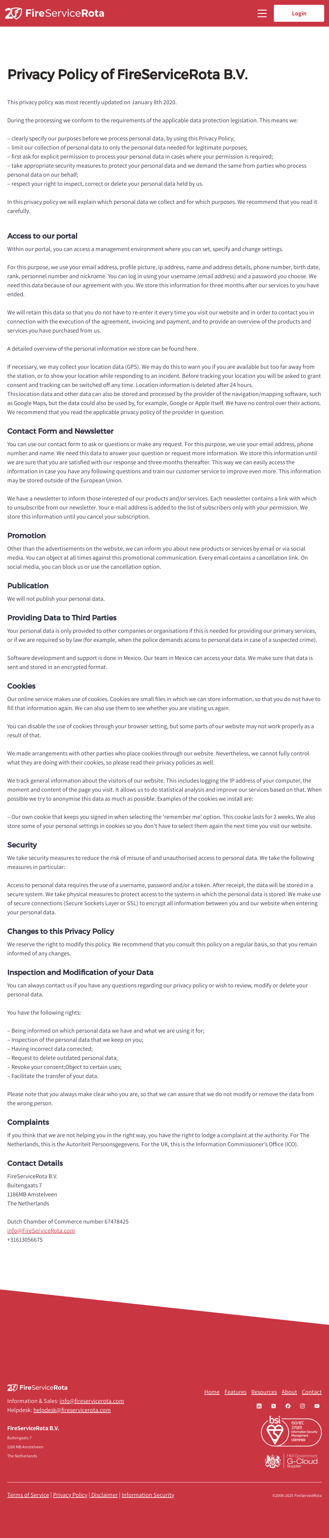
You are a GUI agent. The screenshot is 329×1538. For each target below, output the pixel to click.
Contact (312, 1392)
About (289, 1392)
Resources (264, 1392)
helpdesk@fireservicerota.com (72, 1410)
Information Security (148, 1495)
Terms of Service (28, 1495)
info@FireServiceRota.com (41, 1230)
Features (235, 1392)
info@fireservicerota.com (92, 1401)
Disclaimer (104, 1495)
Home (212, 1392)
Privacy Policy (70, 1495)
